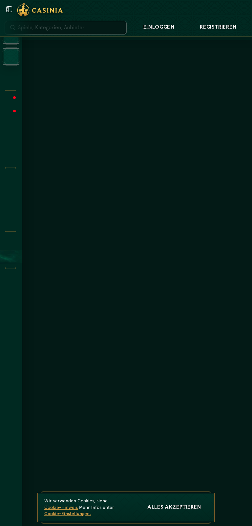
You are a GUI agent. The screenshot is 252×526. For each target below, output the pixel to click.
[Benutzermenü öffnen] (9, 9)
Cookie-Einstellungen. (67, 513)
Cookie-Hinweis (61, 507)
